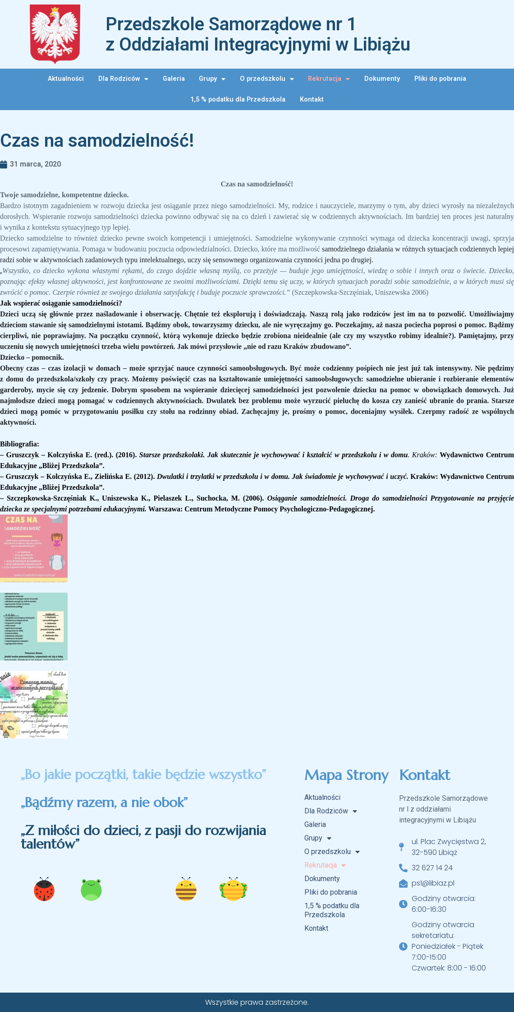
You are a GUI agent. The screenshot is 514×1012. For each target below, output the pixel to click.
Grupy (212, 79)
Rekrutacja (329, 79)
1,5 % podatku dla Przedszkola (237, 99)
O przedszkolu (267, 79)
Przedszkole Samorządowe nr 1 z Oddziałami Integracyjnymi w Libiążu (258, 34)
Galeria (174, 79)
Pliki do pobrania (440, 79)
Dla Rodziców (123, 79)
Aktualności (66, 79)
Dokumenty (382, 79)
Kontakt (312, 99)
